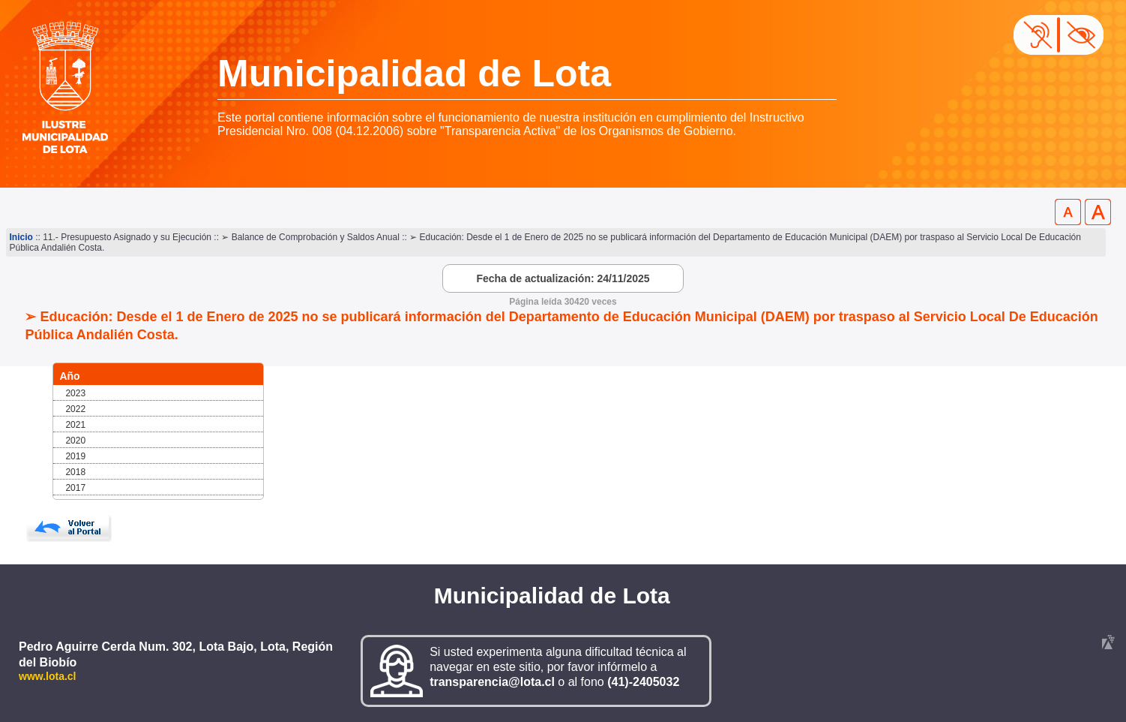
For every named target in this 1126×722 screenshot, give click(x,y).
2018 (75, 472)
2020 (75, 440)
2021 (75, 425)
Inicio (21, 237)
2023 (75, 393)
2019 (75, 456)
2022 (75, 409)
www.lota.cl (47, 676)
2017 (75, 488)
